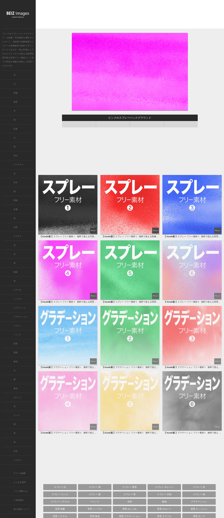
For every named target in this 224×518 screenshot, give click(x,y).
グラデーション (199, 501)
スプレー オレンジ (164, 487)
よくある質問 (20, 482)
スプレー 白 (60, 487)
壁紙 (16, 352)
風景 (16, 102)
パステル (18, 460)
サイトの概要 (20, 473)
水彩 (129, 501)
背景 (16, 344)
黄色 (16, 388)
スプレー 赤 (199, 487)
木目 (16, 182)
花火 (16, 155)
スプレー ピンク (60, 494)
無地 (164, 501)
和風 (16, 93)
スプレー (18, 326)
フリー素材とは (21, 491)
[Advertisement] (130, 14)
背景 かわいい (164, 509)
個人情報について (22, 509)
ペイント (94, 501)
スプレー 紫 (95, 494)
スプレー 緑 (199, 494)
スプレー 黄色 (129, 487)
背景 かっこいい (199, 509)
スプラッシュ (20, 308)
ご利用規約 (19, 500)
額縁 (16, 272)
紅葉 (16, 129)
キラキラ (18, 236)
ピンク (17, 415)
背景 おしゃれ (129, 509)
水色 (16, 451)
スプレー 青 (130, 494)
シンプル (18, 299)
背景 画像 (60, 509)
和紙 (16, 200)
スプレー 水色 (164, 494)
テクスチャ (19, 165)
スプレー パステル (60, 501)
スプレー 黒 (95, 487)
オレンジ (18, 397)
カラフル (18, 290)
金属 (16, 209)
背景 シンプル (95, 509)
